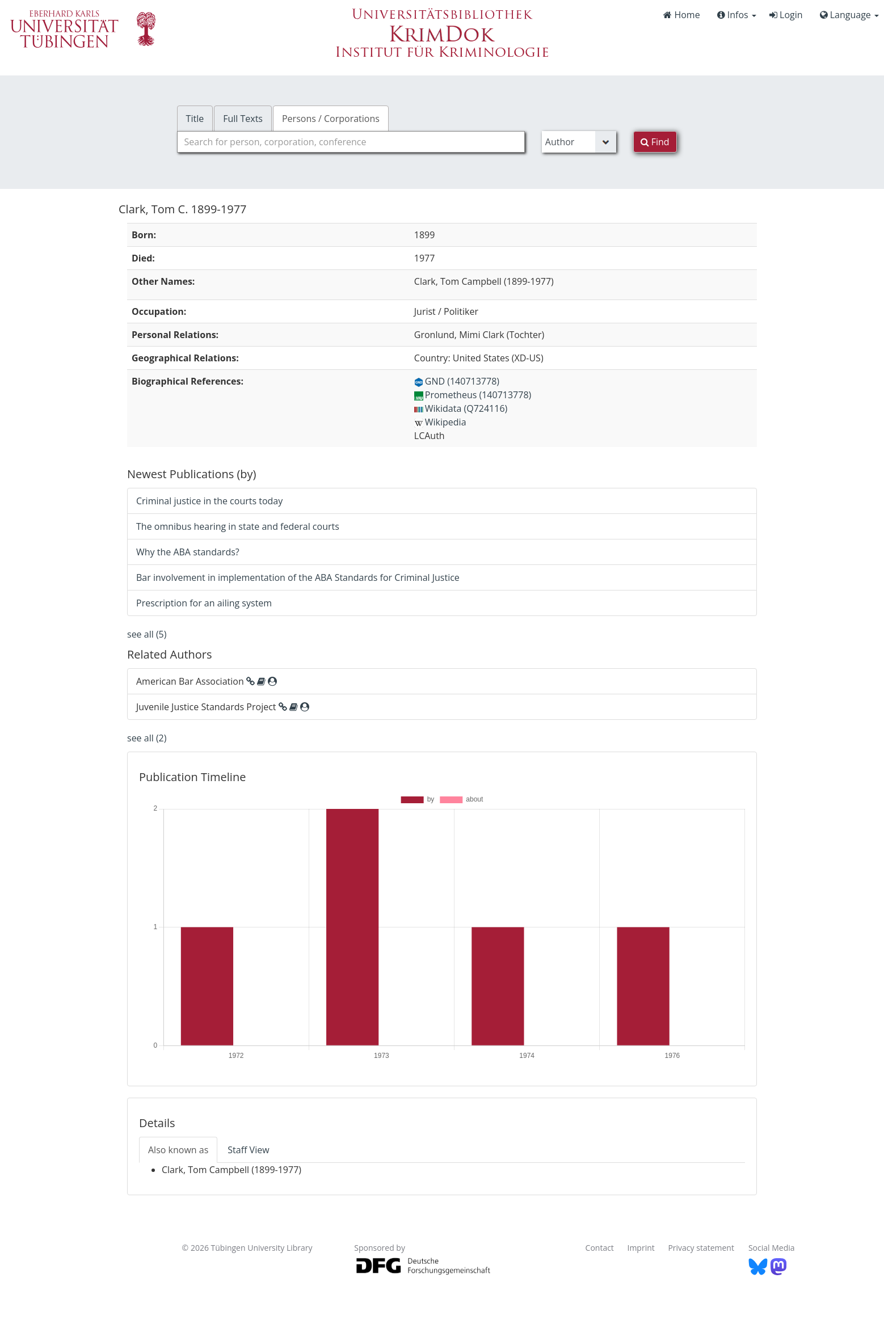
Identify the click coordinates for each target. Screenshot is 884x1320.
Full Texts (243, 118)
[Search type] (579, 142)
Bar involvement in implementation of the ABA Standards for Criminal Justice (298, 577)
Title (195, 118)
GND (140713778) (456, 381)
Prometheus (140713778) (472, 395)
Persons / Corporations (331, 118)
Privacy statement (701, 1247)
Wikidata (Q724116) (460, 408)
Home (681, 15)
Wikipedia (440, 422)
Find (655, 142)
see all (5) (146, 634)
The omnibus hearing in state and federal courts (237, 526)
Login (786, 15)
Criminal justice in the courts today (209, 501)
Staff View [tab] (248, 1150)
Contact (600, 1247)
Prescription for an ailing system (204, 603)
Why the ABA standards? (187, 552)
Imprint (641, 1247)
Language (849, 15)
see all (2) (146, 738)
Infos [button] (736, 15)
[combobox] (351, 142)
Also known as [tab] (178, 1150)
